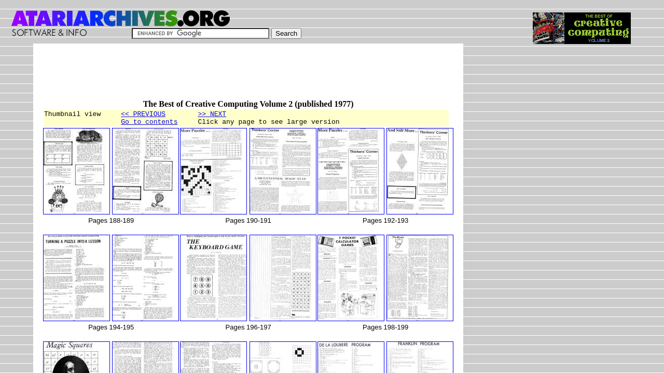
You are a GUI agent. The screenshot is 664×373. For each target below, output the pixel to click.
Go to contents (149, 124)
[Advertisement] (231, 76)
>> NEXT (212, 115)
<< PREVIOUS (143, 115)
